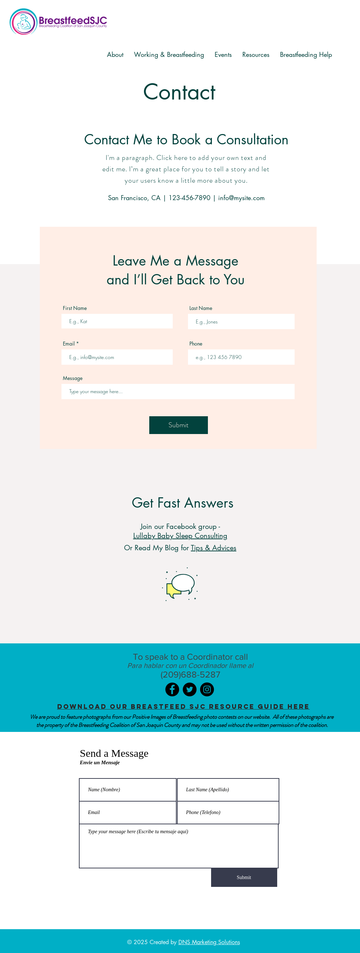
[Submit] (178, 425)
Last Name (200, 308)
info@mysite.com (241, 197)
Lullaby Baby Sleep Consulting (180, 535)
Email (69, 343)
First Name (75, 308)
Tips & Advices (213, 547)
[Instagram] (207, 689)
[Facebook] (172, 689)
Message (72, 378)
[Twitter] (190, 689)
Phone (195, 343)
